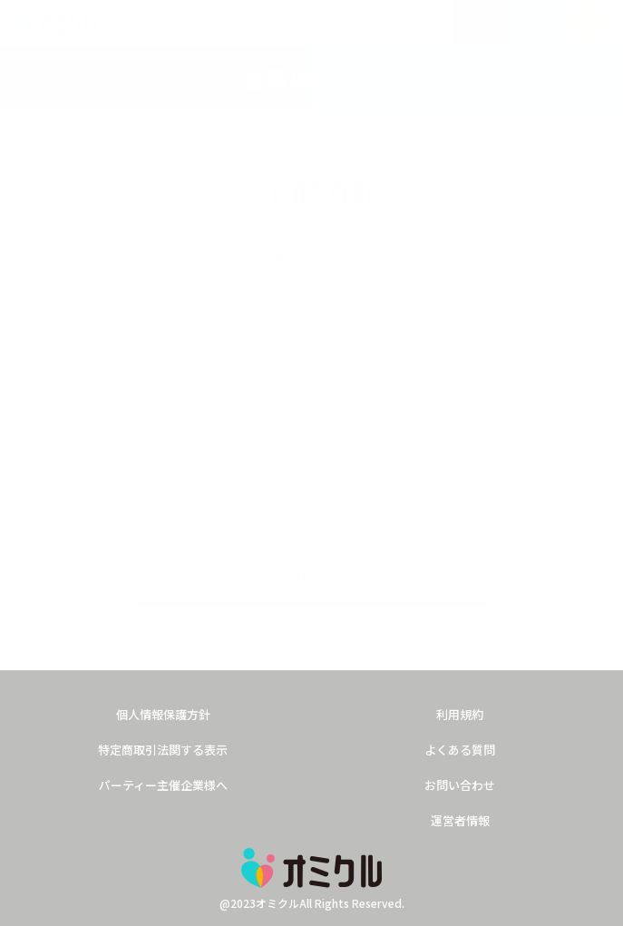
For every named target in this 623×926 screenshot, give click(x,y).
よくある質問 (459, 749)
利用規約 (459, 714)
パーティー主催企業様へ (163, 785)
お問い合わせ (459, 785)
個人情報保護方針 (163, 714)
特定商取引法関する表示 (163, 749)
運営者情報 (460, 820)
